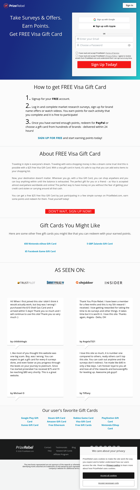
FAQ (50, 450)
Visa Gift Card (83, 421)
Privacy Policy (111, 56)
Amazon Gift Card (56, 421)
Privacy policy (113, 465)
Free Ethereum (57, 425)
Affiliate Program (60, 454)
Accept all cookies (108, 475)
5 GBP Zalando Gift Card (100, 243)
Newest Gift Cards (64, 450)
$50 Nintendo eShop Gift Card (40, 243)
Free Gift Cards (83, 425)
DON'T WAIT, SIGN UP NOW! (70, 211)
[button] (104, 19)
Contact (47, 447)
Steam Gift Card (56, 417)
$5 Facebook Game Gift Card (40, 251)
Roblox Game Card (83, 417)
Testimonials (61, 447)
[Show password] (129, 45)
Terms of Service (112, 53)
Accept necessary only (108, 483)
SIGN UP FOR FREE (50, 138)
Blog (74, 447)
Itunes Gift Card (29, 425)
